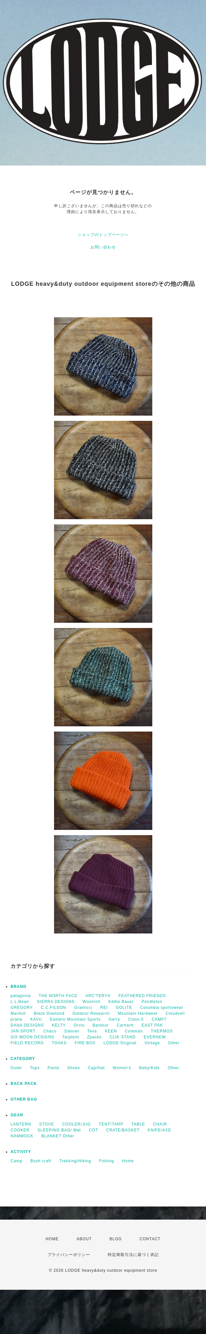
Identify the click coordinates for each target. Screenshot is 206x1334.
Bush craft (40, 1161)
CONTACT (150, 1239)
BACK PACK (23, 1083)
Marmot (18, 1013)
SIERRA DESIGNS (56, 1001)
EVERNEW (155, 1037)
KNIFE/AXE (159, 1130)
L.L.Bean (19, 1001)
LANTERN (20, 1124)
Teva (92, 1031)
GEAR (16, 1115)
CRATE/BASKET (123, 1130)
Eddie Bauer (121, 1001)
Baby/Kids (149, 1068)
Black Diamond (49, 1013)
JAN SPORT (22, 1031)
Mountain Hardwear (138, 1013)
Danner (72, 1031)
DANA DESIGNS (27, 1025)
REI (104, 1007)
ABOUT (84, 1239)
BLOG (115, 1239)
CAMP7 (159, 1019)
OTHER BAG (23, 1099)
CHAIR (160, 1124)
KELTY (59, 1025)
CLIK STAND (123, 1037)
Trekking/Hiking (75, 1161)
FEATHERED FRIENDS (142, 995)
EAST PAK (152, 1025)
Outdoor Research (91, 1013)
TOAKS (59, 1043)
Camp (16, 1161)
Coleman (134, 1031)
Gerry (114, 1019)
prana (16, 1019)
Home (128, 1161)
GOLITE (124, 1007)
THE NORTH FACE (58, 995)
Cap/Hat (96, 1068)
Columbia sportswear (161, 1007)
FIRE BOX (85, 1043)
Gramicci (83, 1007)
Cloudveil (175, 1013)
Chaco (50, 1031)
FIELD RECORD (27, 1043)
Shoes (73, 1068)
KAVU (36, 1019)
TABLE (138, 1124)
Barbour (100, 1025)
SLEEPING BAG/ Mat (59, 1130)
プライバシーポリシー (68, 1254)
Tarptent (70, 1037)
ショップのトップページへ (103, 234)
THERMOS (162, 1031)
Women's (122, 1068)
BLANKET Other (57, 1136)
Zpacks (94, 1037)
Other (173, 1043)
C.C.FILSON (53, 1007)
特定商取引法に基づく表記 (133, 1254)
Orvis (79, 1025)
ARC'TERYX (97, 995)
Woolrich (91, 1001)
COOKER (19, 1130)
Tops (35, 1068)
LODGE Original (120, 1043)
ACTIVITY (20, 1151)
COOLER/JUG (76, 1124)
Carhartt (125, 1025)
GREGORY (21, 1007)
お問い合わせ (103, 247)
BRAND (18, 986)
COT (93, 1130)
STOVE (46, 1124)
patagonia (20, 995)
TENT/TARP (111, 1124)
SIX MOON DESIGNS (32, 1037)
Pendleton (152, 1001)
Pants (53, 1068)
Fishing (106, 1161)
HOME (52, 1239)
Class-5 (136, 1019)
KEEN (111, 1031)
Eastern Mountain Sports (75, 1019)
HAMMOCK (21, 1136)
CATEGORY (22, 1058)
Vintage (152, 1043)
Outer (16, 1068)
